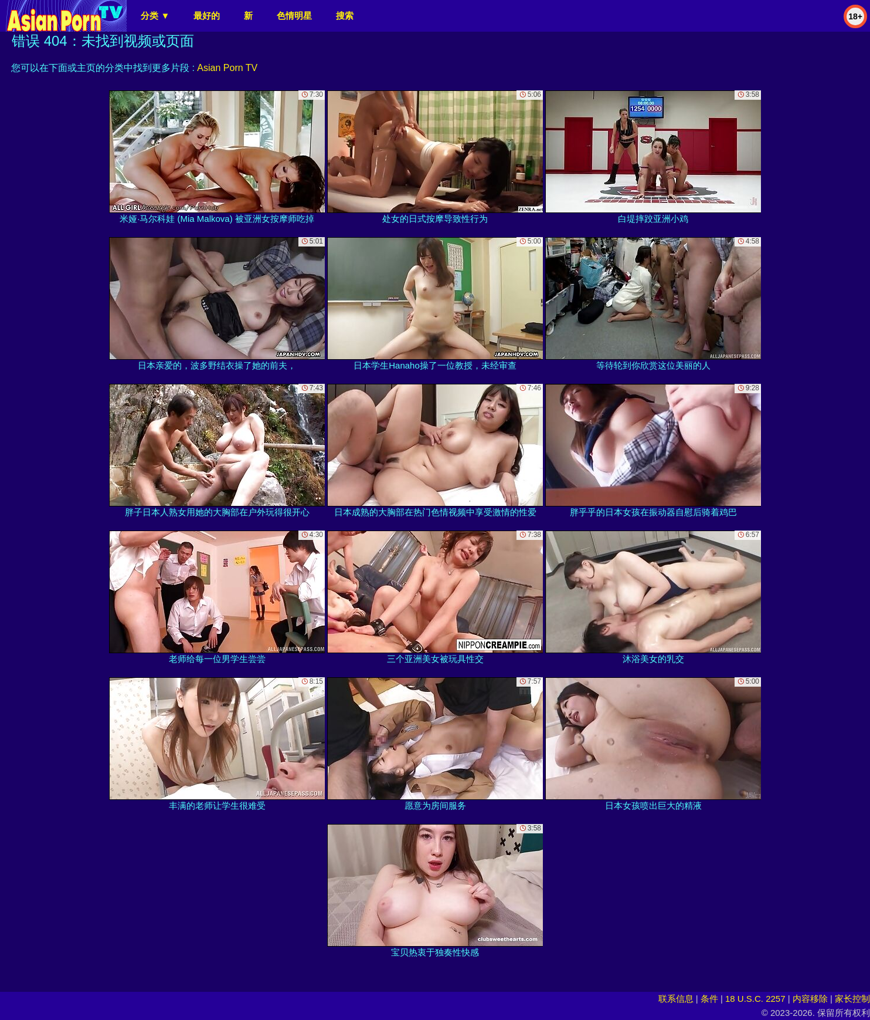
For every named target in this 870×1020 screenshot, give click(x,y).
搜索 (345, 16)
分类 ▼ (155, 16)
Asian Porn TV (227, 68)
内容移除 (810, 999)
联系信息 (676, 999)
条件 (709, 999)
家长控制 (852, 999)
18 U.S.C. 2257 (755, 999)
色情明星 (294, 16)
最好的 (206, 16)
